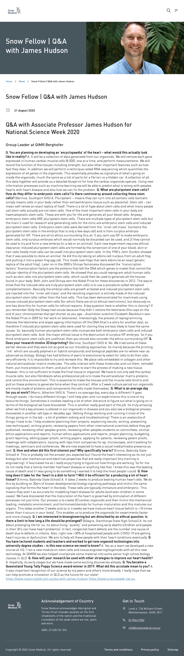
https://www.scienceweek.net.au (112, 578)
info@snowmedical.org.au (144, 628)
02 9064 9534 (136, 620)
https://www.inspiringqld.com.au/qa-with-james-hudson (47, 578)
